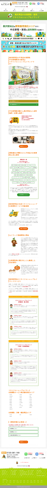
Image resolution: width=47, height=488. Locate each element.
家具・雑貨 (21, 165)
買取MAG (8, 484)
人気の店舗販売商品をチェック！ (23, 104)
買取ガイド (5, 473)
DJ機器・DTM (19, 167)
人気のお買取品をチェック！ (23, 101)
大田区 (20, 394)
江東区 (31, 480)
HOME (4, 470)
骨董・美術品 (29, 172)
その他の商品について (30, 182)
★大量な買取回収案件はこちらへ (15, 435)
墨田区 (10, 404)
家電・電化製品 (14, 165)
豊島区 (20, 399)
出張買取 (14, 473)
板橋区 (38, 480)
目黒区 (30, 394)
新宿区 (30, 397)
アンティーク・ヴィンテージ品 (17, 177)
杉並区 (10, 399)
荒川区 (30, 402)
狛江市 (20, 407)
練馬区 (10, 402)
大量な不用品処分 (23, 228)
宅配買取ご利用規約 (40, 475)
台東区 (41, 480)
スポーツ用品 (22, 182)
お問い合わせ (31, 474)
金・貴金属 (23, 172)
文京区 (30, 399)
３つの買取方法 (14, 470)
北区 (20, 404)
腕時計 (18, 172)
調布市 (30, 407)
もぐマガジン (5, 484)
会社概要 (39, 470)
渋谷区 (20, 396)
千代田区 (21, 402)
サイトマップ (5, 474)
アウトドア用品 (15, 182)
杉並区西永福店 (23, 473)
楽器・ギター (27, 165)
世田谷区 (11, 396)
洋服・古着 (14, 172)
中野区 (20, 397)
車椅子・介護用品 (31, 177)
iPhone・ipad (13, 167)
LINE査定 (31, 473)
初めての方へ (5, 471)
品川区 (10, 394)
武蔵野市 (30, 405)
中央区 (10, 397)
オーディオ (33, 165)
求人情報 (40, 471)
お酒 (34, 172)
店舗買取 (14, 474)
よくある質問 (31, 470)
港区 (30, 396)
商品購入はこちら (23, 146)
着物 (25, 177)
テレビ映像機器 (33, 167)
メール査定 (31, 471)
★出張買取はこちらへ (13, 428)
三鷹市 (10, 407)
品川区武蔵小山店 (24, 471)
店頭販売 (22, 470)
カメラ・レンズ (26, 167)
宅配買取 (14, 471)
